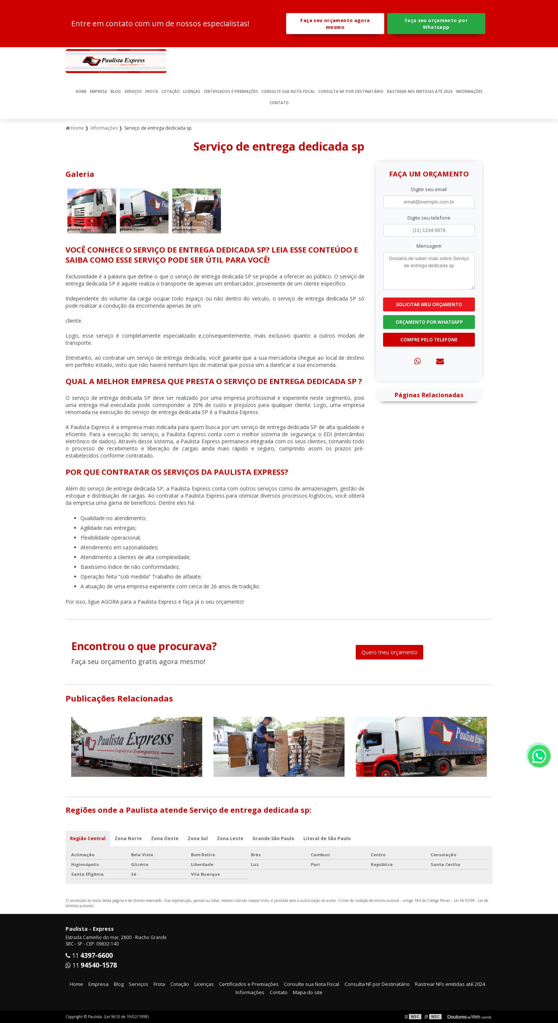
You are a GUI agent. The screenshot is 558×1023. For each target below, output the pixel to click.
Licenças (191, 91)
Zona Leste (230, 838)
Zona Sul (198, 838)
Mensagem (429, 245)
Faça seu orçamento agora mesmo (335, 23)
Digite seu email (429, 189)
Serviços (133, 91)
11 (89, 955)
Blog (115, 91)
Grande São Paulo (273, 838)
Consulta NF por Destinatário (350, 91)
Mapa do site (307, 992)
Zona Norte (128, 838)
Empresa (98, 91)
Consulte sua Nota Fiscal (288, 91)
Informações (469, 91)
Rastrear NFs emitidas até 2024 (419, 91)
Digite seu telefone (429, 217)
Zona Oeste (165, 838)
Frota (151, 91)
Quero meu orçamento (389, 652)
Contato (279, 102)
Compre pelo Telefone (429, 340)
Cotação (170, 91)
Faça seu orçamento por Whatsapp (436, 23)
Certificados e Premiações (231, 91)
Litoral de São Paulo (327, 838)
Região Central (88, 838)
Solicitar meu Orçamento (429, 304)
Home (81, 91)
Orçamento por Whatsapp (429, 322)
